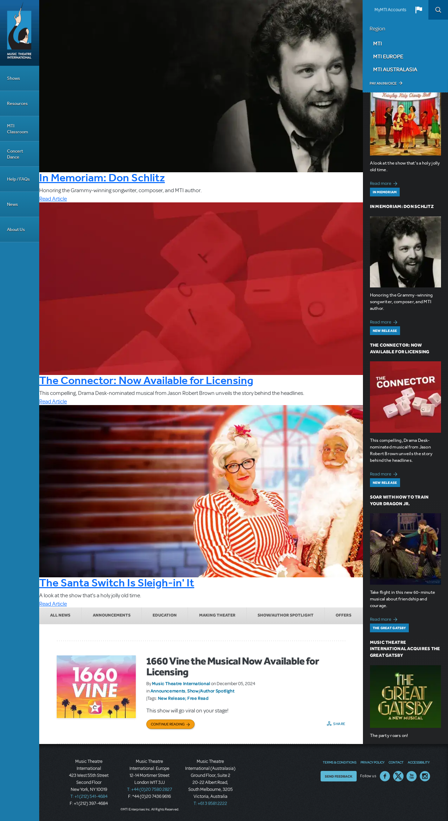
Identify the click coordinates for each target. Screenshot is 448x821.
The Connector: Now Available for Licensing (146, 380)
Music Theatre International (181, 683)
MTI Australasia (395, 69)
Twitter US (398, 776)
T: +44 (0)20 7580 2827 (149, 789)
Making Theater (217, 615)
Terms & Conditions (339, 762)
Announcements (112, 615)
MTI (377, 43)
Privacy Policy (372, 762)
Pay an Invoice (383, 83)
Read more (385, 182)
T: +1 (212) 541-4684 (88, 796)
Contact (396, 762)
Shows (13, 78)
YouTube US (411, 776)
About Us (16, 229)
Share (339, 723)
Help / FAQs (18, 179)
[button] (418, 10)
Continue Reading (168, 724)
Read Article (53, 198)
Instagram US (425, 776)
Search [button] (438, 10)
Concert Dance (15, 154)
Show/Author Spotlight (286, 615)
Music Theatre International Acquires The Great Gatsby (405, 649)
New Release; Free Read (183, 698)
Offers (343, 615)
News (12, 204)
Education (165, 615)
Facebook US (385, 776)
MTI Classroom (17, 129)
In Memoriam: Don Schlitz (102, 177)
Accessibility (418, 762)
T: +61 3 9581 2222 (210, 803)
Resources (17, 103)
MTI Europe (388, 56)
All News (60, 615)
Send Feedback (338, 776)
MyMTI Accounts (390, 10)
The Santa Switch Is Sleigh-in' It (116, 582)
